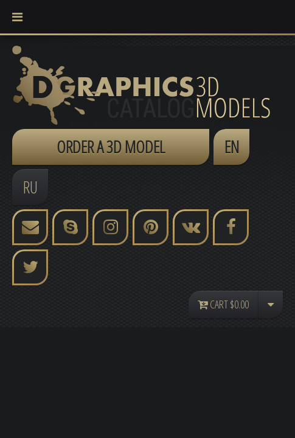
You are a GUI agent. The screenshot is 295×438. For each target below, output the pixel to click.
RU (30, 186)
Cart (223, 304)
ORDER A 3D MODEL (111, 146)
